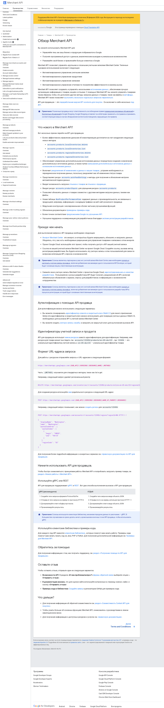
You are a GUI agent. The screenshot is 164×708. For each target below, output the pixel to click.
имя (70, 392)
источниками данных (99, 89)
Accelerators (38, 682)
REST (76, 485)
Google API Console (106, 675)
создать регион (91, 407)
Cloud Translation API (91, 27)
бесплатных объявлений (51, 114)
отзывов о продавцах (96, 184)
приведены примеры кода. (78, 210)
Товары (49, 35)
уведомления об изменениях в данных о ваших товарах (75, 170)
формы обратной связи (103, 575)
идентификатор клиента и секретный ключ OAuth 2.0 (88, 313)
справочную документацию (110, 617)
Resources (46, 8)
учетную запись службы (70, 323)
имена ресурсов (72, 337)
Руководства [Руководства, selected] (18, 8)
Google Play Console (106, 682)
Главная (6, 8)
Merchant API (15, 2)
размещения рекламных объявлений (119, 111)
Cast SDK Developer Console (109, 693)
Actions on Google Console (108, 690)
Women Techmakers (40, 686)
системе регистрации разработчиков (117, 218)
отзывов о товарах (77, 184)
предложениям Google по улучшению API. (84, 214)
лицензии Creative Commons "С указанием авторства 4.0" (101, 640)
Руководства (71, 35)
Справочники (32, 8)
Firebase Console (105, 686)
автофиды (128, 95)
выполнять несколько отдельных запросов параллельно (88, 98)
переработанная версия (70, 102)
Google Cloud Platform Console (110, 679)
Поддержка (58, 8)
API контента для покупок (91, 102)
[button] (15, 33)
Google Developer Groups (42, 675)
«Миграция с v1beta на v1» (74, 20)
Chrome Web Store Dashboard (110, 697)
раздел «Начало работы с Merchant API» (55, 474)
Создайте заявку (76, 589)
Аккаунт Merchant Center (52, 237)
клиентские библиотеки (75, 533)
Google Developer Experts (42, 679)
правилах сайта (75, 642)
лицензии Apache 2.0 (40, 642)
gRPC (70, 485)
